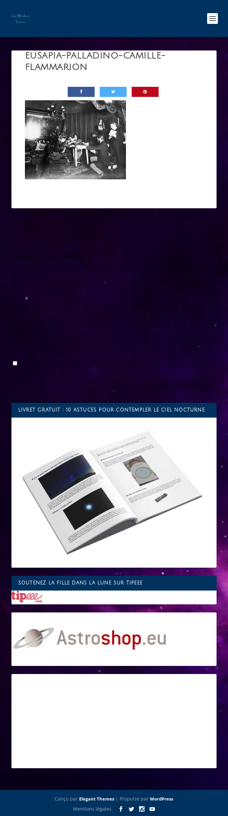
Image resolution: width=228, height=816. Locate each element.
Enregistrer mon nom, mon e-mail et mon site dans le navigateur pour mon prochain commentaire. (111, 366)
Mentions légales (92, 809)
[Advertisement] (114, 721)
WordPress (161, 799)
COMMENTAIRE (28, 278)
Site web (161, 336)
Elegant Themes (96, 799)
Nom (18, 336)
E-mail (92, 336)
